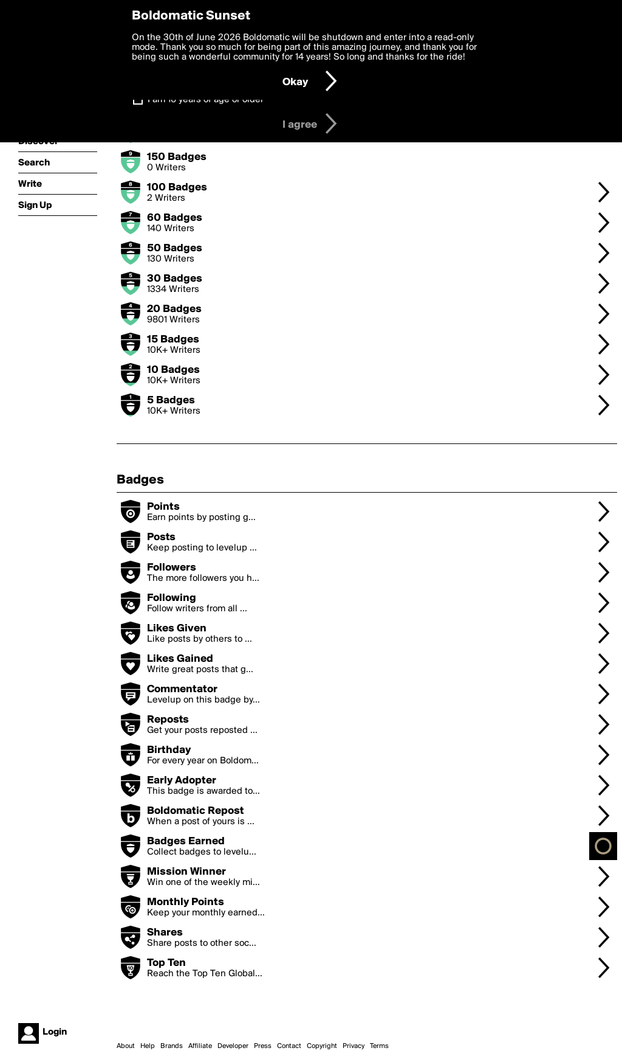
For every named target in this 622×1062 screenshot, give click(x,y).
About (126, 1046)
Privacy (353, 1046)
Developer (232, 1046)
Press (263, 1046)
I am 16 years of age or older (206, 100)
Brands (171, 1046)
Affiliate (200, 1046)
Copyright (322, 1046)
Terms (379, 1046)
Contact (289, 1046)
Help (147, 1046)
